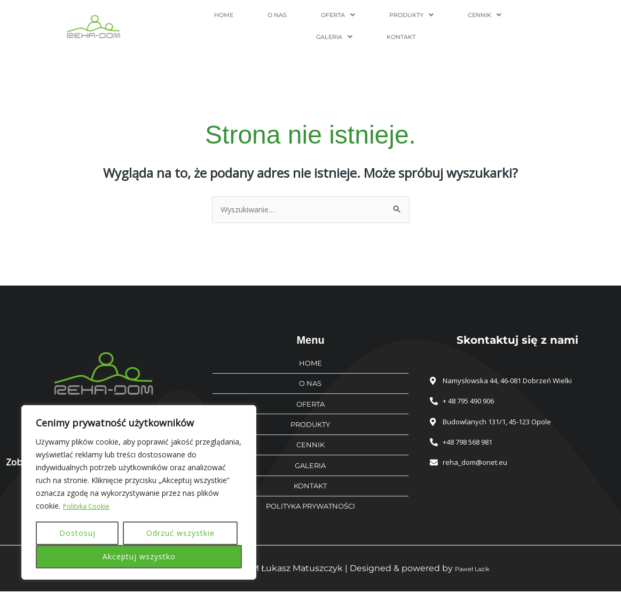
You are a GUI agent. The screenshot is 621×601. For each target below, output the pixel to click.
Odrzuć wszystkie (180, 533)
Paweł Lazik (472, 578)
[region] (138, 493)
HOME (189, 19)
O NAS (231, 19)
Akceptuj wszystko (139, 556)
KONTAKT (535, 19)
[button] (282, 19)
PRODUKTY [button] (349, 19)
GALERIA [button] (476, 19)
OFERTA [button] (282, 19)
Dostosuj (77, 533)
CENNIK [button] (415, 19)
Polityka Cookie (89, 506)
